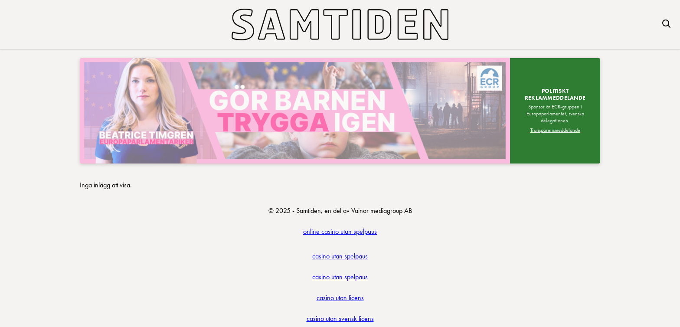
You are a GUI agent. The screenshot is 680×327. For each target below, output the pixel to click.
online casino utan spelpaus (340, 231)
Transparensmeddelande (555, 130)
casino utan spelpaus (340, 256)
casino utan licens (340, 298)
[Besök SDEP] (295, 111)
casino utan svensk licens (340, 318)
